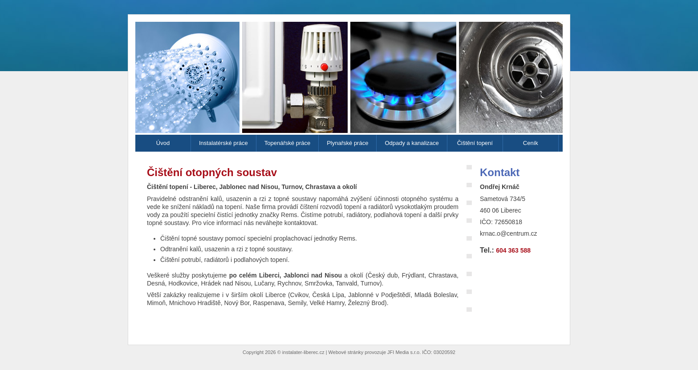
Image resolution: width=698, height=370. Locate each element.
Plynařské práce (347, 143)
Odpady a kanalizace (411, 143)
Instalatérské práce (223, 143)
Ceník (530, 143)
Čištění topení (475, 143)
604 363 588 (513, 250)
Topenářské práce (287, 143)
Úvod (163, 143)
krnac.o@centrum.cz (508, 233)
